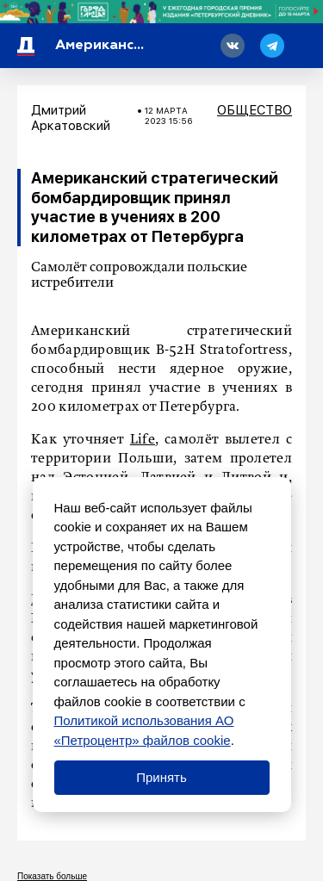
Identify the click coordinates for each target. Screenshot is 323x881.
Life (142, 440)
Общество (254, 110)
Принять (161, 777)
